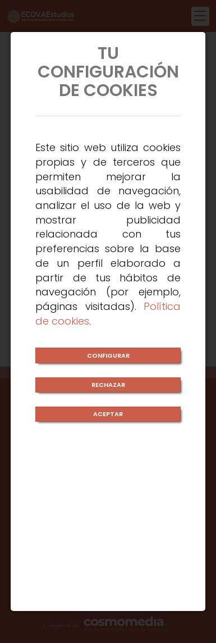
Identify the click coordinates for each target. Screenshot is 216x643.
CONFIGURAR (108, 355)
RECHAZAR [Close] (108, 384)
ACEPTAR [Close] (108, 413)
